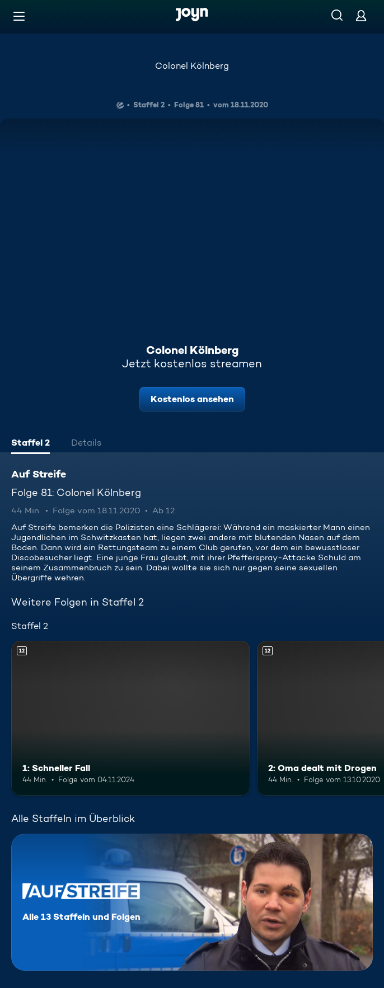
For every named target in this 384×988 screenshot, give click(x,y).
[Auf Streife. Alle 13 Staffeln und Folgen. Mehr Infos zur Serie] (192, 902)
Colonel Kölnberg (192, 65)
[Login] (361, 15)
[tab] (30, 444)
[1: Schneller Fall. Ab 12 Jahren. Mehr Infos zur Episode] (130, 718)
